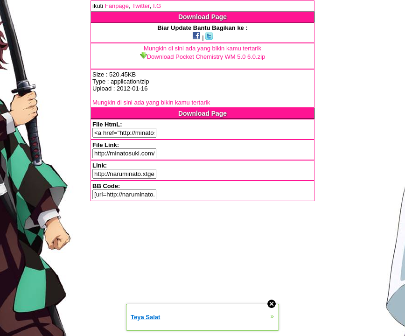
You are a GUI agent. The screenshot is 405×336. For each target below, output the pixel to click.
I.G (157, 5)
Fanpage (117, 5)
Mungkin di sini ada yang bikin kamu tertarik (202, 48)
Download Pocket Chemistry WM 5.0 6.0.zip (202, 56)
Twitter (141, 5)
